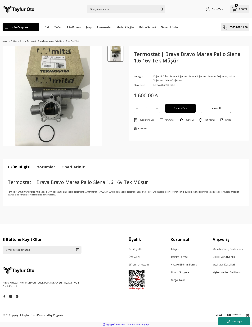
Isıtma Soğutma (181, 76)
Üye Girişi (134, 257)
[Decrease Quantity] (137, 108)
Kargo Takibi (178, 280)
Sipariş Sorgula (180, 272)
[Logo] (19, 9)
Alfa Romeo (74, 27)
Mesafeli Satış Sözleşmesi (228, 249)
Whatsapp (234, 321)
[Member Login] (214, 9)
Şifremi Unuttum (139, 264)
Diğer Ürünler (161, 76)
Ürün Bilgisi (19, 167)
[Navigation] (21, 27)
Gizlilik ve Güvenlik (224, 257)
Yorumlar (46, 167)
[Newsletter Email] (42, 250)
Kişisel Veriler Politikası (226, 272)
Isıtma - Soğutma (223, 76)
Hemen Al (215, 108)
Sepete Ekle (180, 108)
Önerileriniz (73, 167)
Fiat (47, 27)
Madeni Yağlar (125, 27)
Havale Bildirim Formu (184, 264)
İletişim (175, 249)
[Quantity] (147, 108)
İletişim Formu (179, 257)
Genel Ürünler (169, 27)
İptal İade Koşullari (224, 264)
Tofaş (58, 27)
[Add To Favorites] (144, 120)
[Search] (126, 9)
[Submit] (78, 250)
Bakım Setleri (147, 27)
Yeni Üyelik (135, 249)
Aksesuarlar (104, 27)
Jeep (89, 27)
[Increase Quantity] (157, 108)
